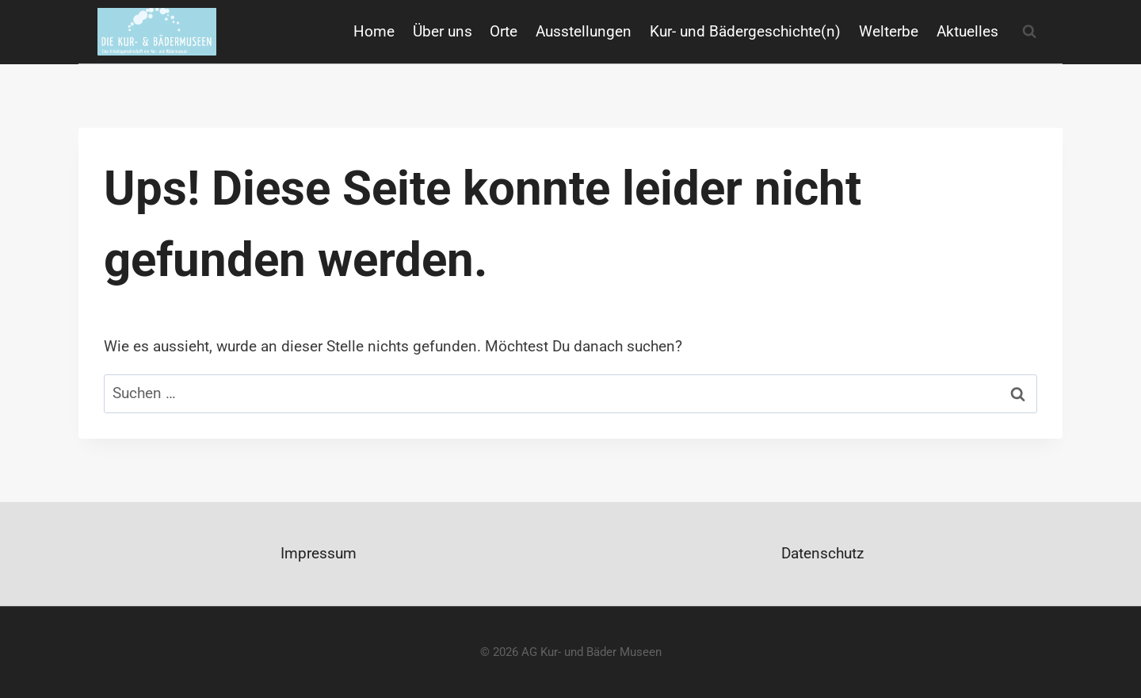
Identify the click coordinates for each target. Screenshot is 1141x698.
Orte (503, 31)
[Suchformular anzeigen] (1029, 31)
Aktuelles (967, 31)
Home (374, 31)
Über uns (442, 31)
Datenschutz (822, 553)
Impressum (318, 553)
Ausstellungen (584, 31)
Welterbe (888, 31)
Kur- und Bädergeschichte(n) (745, 31)
